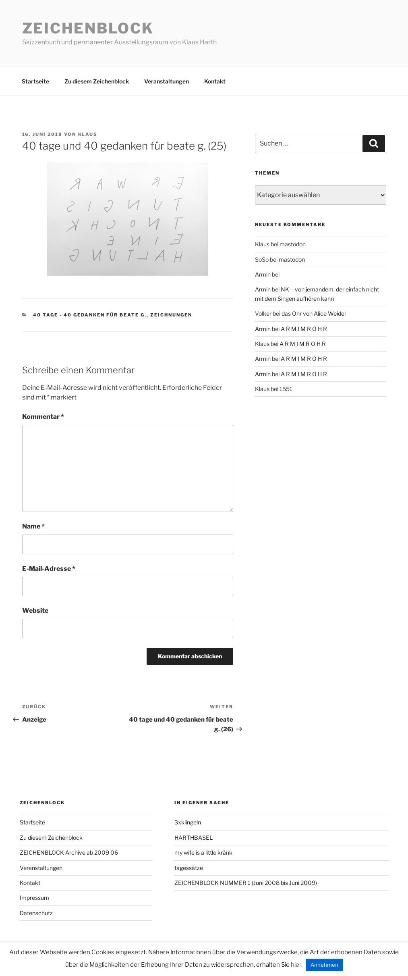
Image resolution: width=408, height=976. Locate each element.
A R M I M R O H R (304, 328)
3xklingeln (187, 822)
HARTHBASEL (193, 837)
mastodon (293, 244)
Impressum (34, 897)
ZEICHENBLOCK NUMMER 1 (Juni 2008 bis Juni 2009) (245, 882)
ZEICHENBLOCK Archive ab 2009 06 (69, 852)
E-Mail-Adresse (48, 568)
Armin (263, 274)
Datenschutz (36, 912)
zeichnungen (171, 315)
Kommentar (43, 416)
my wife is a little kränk (203, 852)
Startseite (35, 81)
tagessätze (188, 867)
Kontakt (215, 81)
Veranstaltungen (166, 81)
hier (296, 964)
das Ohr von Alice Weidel (314, 313)
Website (35, 610)
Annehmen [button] (324, 964)
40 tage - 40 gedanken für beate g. (90, 315)
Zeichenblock (88, 28)
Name (33, 526)
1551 (286, 388)
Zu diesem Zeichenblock (96, 81)
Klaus (88, 134)
